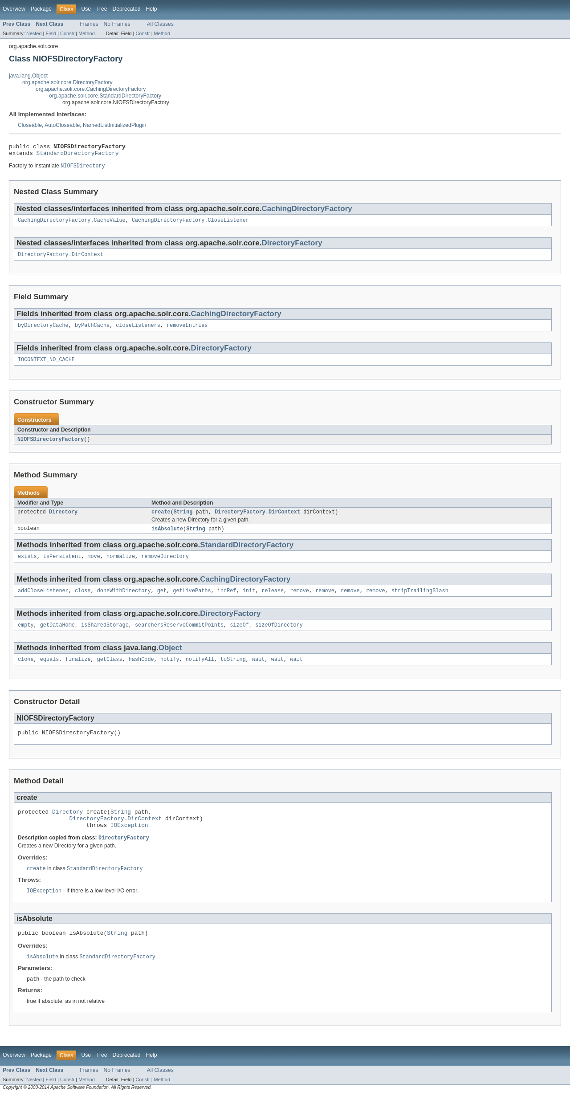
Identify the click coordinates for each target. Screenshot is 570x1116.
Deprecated (127, 9)
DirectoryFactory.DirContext (60, 259)
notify (169, 671)
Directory (63, 519)
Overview (14, 9)
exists (27, 565)
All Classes (160, 24)
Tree (101, 9)
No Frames (117, 24)
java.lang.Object (28, 76)
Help (151, 9)
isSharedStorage (105, 635)
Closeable (30, 125)
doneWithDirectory (124, 600)
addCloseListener (43, 600)
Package (41, 9)
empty (26, 635)
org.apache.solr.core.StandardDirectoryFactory (105, 96)
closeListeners (138, 330)
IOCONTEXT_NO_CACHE (46, 366)
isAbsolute (167, 537)
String (183, 519)
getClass (109, 671)
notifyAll (200, 671)
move (93, 565)
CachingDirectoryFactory (306, 212)
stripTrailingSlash (419, 600)
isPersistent (62, 565)
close (83, 600)
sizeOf (239, 635)
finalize (78, 671)
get (162, 600)
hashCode (141, 671)
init (249, 600)
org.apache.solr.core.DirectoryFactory (67, 82)
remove (299, 600)
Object (170, 659)
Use (86, 9)
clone (26, 671)
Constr (67, 33)
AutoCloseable (62, 125)
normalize (120, 565)
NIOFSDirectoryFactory (50, 446)
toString (233, 671)
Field (50, 33)
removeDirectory (165, 565)
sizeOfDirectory (279, 635)
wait (258, 671)
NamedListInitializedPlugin (115, 125)
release (272, 600)
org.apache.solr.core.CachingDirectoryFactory (91, 89)
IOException (129, 842)
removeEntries (187, 330)
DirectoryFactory (291, 247)
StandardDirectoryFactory (78, 155)
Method (86, 33)
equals (49, 671)
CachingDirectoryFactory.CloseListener (190, 224)
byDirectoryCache (43, 330)
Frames (89, 24)
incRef (226, 600)
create (161, 519)
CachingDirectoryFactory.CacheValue (72, 224)
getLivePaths (192, 600)
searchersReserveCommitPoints (179, 635)
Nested (34, 33)
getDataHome (57, 635)
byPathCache (92, 330)
